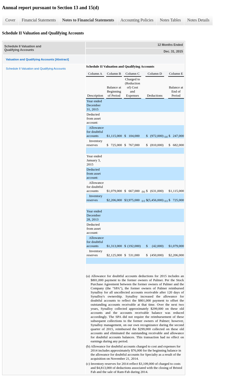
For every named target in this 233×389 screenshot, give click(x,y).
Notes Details (198, 20)
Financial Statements (39, 20)
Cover (10, 20)
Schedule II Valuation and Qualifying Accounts (36, 68)
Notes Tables (170, 20)
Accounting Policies (136, 20)
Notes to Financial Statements (88, 20)
